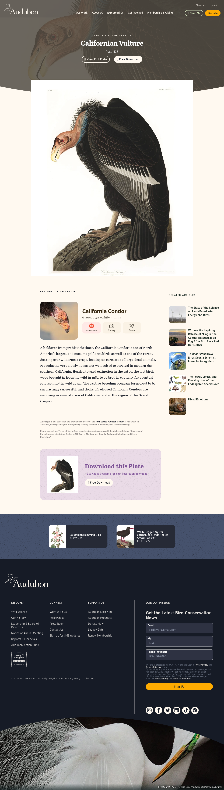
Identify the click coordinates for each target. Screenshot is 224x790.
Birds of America (118, 35)
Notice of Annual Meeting (27, 633)
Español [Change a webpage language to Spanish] (215, 5)
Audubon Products (100, 617)
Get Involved (135, 12)
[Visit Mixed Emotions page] (195, 406)
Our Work (82, 12)
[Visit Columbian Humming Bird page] (78, 536)
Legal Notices (56, 678)
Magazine (201, 5)
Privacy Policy (72, 678)
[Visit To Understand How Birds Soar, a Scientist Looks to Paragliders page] (195, 361)
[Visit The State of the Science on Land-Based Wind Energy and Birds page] (195, 314)
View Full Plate (97, 59)
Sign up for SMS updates (65, 635)
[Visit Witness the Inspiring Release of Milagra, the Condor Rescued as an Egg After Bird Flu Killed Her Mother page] (195, 338)
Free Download (129, 59)
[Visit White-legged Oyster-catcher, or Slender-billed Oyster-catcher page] (146, 536)
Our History (18, 617)
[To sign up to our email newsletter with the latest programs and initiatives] (179, 628)
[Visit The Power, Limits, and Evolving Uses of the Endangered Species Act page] (195, 383)
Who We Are (19, 611)
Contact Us (57, 629)
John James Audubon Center (110, 421)
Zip (150, 638)
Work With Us (58, 611)
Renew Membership (100, 635)
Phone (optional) (157, 652)
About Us (97, 12)
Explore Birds (115, 12)
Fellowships (57, 617)
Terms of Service (153, 667)
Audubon (21, 9)
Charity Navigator (19, 659)
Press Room (57, 623)
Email (151, 625)
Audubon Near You (100, 611)
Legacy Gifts (95, 629)
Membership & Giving (160, 12)
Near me (195, 13)
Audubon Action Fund (25, 645)
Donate (213, 13)
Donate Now (96, 623)
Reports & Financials (24, 639)
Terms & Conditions (181, 678)
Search (180, 12)
